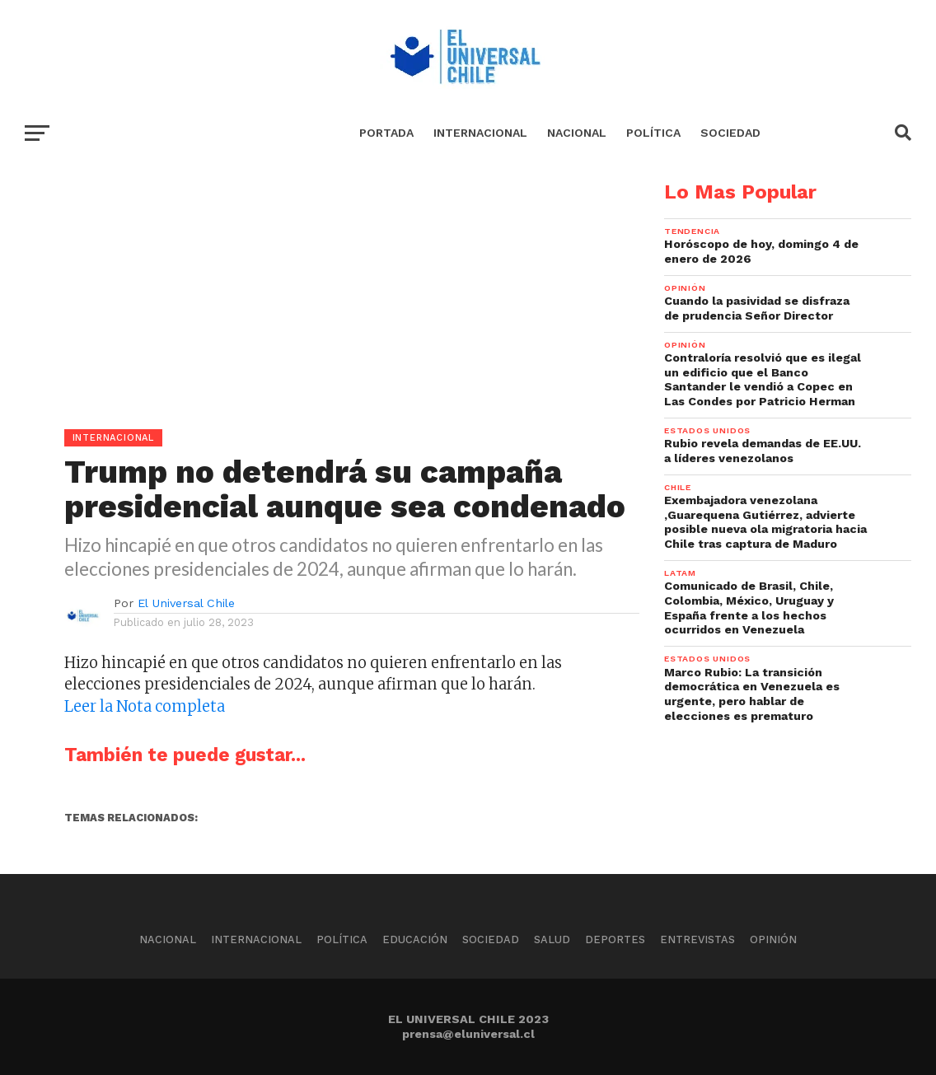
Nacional (576, 132)
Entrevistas (697, 939)
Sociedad (730, 132)
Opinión (773, 939)
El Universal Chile (186, 603)
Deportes (615, 939)
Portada (386, 132)
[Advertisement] (319, 297)
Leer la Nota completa (144, 706)
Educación (414, 939)
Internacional (480, 132)
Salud (552, 939)
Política (653, 132)
